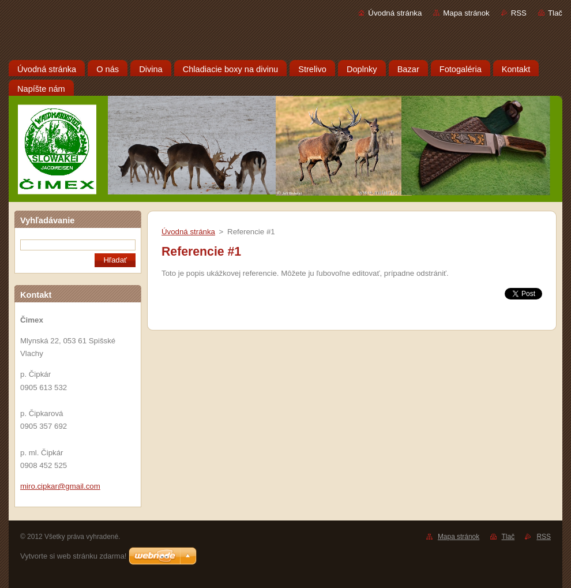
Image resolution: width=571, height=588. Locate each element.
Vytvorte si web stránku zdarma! (73, 556)
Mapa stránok (466, 13)
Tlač (555, 13)
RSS (519, 13)
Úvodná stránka (395, 13)
